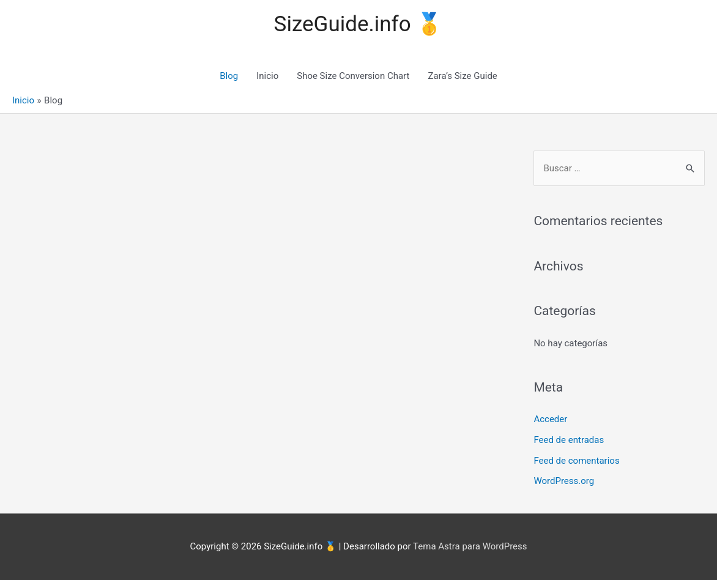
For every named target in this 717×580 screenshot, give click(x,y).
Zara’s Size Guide (462, 75)
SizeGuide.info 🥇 (359, 24)
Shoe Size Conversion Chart (353, 75)
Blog (229, 75)
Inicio (267, 75)
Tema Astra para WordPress (470, 546)
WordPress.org (563, 480)
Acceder (550, 419)
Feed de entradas (568, 439)
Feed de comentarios (576, 460)
